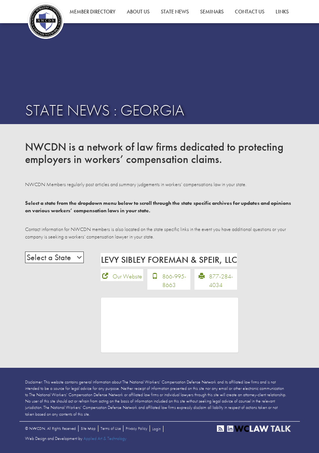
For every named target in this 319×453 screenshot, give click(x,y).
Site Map (88, 428)
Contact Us (249, 11)
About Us (138, 11)
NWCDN (45, 20)
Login (156, 428)
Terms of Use (111, 428)
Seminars (212, 11)
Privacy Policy (136, 428)
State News (175, 11)
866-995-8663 (174, 280)
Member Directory (93, 11)
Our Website (127, 276)
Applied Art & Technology (104, 438)
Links (282, 11)
